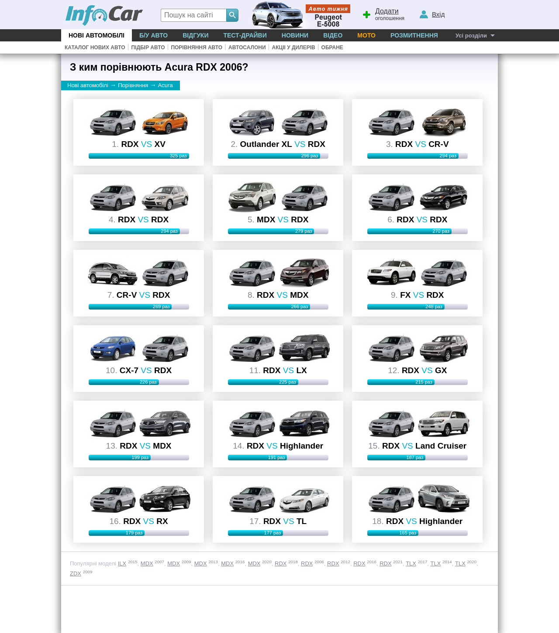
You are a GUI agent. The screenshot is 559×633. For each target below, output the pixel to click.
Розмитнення (414, 35)
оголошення (383, 13)
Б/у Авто (153, 35)
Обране (332, 47)
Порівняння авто (196, 47)
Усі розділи (471, 35)
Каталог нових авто (95, 47)
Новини (295, 35)
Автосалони (247, 47)
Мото (366, 35)
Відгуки (195, 35)
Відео (332, 35)
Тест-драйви (244, 35)
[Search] (232, 15)
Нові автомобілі (96, 35)
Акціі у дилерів (293, 47)
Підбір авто (148, 47)
